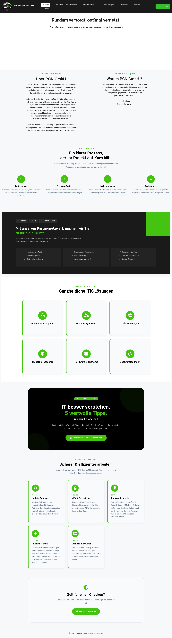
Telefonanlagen (108, 5)
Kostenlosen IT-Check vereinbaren (86, 438)
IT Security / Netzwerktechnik (66, 5)
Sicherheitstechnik (89, 5)
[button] (26, 48)
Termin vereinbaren (86, 611)
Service (137, 5)
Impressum (88, 633)
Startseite (45, 5)
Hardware (124, 5)
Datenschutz (98, 633)
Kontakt (47, 8)
